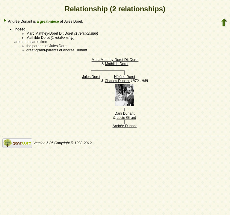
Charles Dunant (117, 81)
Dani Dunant (125, 113)
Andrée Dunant (125, 126)
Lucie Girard (126, 118)
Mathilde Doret (116, 64)
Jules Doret (91, 77)
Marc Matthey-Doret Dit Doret (115, 60)
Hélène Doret (124, 77)
